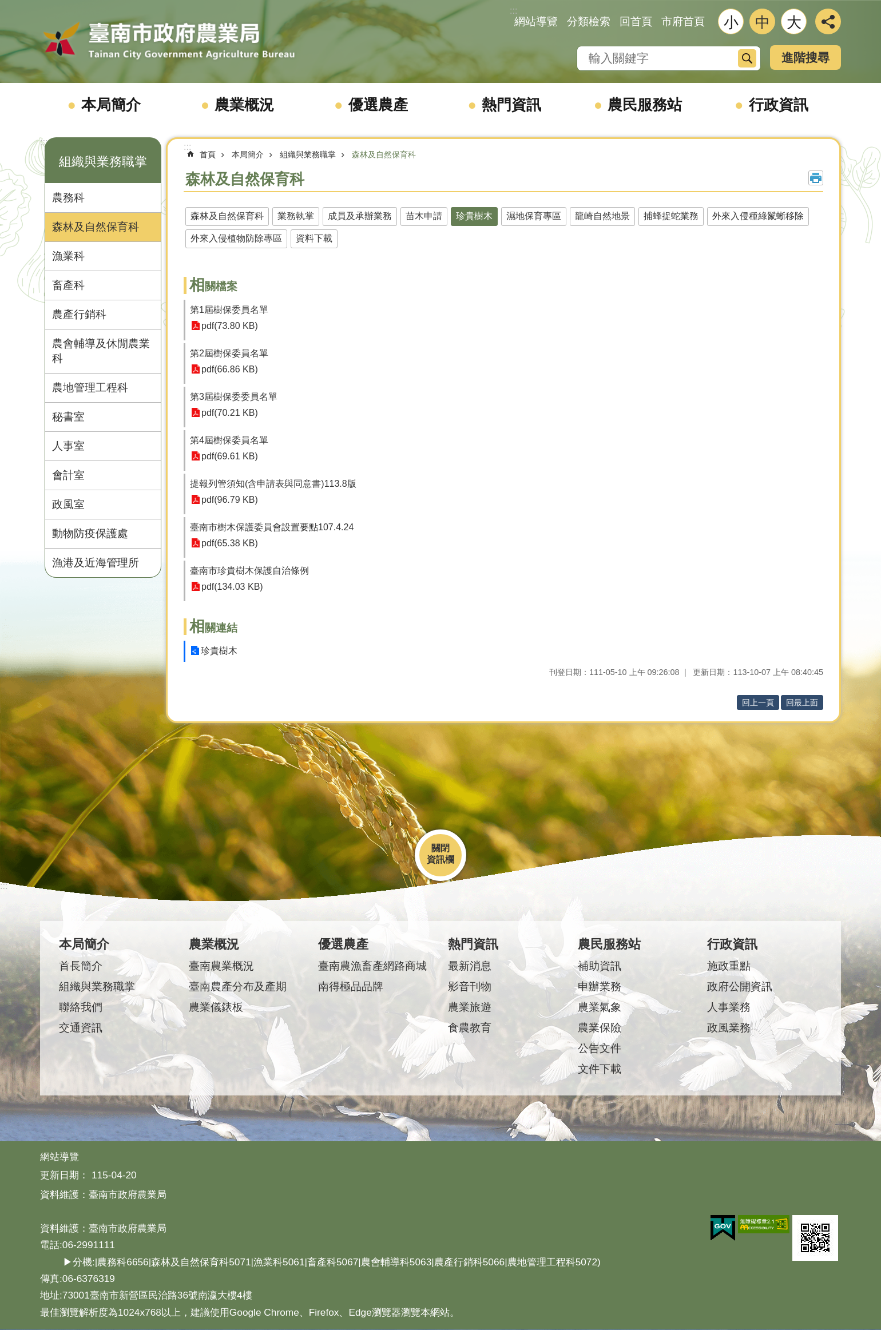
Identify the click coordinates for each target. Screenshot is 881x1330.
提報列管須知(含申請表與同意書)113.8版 (273, 484)
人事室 (68, 446)
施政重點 (729, 966)
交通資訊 (80, 1028)
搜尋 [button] (747, 58)
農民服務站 (645, 105)
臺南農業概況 (221, 966)
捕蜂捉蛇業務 (671, 216)
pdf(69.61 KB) (229, 456)
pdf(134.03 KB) (232, 586)
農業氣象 (599, 1007)
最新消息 (469, 966)
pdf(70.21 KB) (229, 413)
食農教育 (469, 1028)
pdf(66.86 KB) (229, 369)
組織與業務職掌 (103, 161)
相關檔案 (213, 286)
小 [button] (731, 22)
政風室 (68, 504)
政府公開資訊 (739, 986)
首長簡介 (80, 966)
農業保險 (599, 1028)
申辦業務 (599, 986)
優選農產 (378, 105)
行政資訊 (778, 105)
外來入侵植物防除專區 (236, 238)
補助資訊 (599, 966)
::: (43, 142)
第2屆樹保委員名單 (229, 353)
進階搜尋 (805, 57)
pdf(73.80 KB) (229, 326)
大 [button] (794, 22)
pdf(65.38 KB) (229, 543)
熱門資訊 (511, 105)
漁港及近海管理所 (95, 563)
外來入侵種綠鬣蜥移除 (758, 216)
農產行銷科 (79, 314)
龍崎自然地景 (602, 216)
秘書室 (68, 417)
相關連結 (213, 628)
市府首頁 (683, 21)
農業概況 (244, 105)
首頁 (208, 154)
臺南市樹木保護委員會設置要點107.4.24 (272, 527)
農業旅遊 (469, 1007)
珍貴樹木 (474, 216)
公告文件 (599, 1048)
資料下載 (314, 238)
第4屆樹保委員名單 (229, 440)
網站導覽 (536, 21)
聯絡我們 (80, 1007)
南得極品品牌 (350, 986)
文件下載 (599, 1069)
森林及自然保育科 (95, 227)
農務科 (68, 198)
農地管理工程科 (90, 388)
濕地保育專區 (533, 216)
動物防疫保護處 (90, 533)
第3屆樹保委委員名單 (233, 397)
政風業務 (729, 1028)
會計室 (68, 475)
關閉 (440, 848)
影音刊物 (469, 986)
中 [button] (762, 22)
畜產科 (68, 285)
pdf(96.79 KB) (229, 500)
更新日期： (64, 1175)
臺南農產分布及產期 (238, 986)
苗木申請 (424, 216)
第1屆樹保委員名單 (229, 310)
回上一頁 (758, 702)
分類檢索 (588, 21)
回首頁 (636, 21)
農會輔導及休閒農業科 (101, 351)
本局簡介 (111, 105)
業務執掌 (295, 216)
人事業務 (729, 1007)
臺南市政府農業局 (168, 41)
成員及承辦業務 (360, 216)
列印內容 (815, 177)
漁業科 (68, 256)
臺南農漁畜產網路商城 (372, 966)
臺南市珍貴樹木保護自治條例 (249, 570)
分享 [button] (828, 21)
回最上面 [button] (802, 702)
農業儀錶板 (216, 1007)
